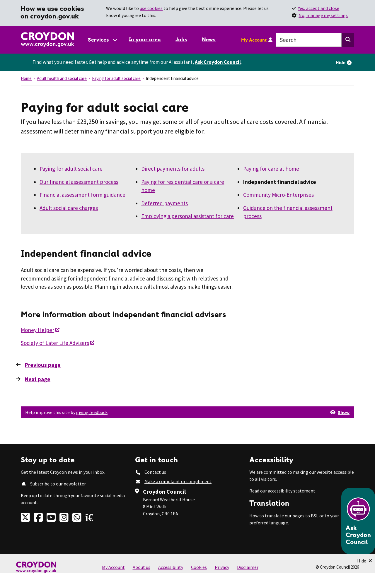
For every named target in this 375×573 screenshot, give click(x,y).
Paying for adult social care (116, 78)
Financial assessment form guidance (82, 194)
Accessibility (170, 567)
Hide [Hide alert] (340, 62)
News (209, 39)
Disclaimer (247, 567)
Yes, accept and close (318, 8)
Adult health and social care (62, 78)
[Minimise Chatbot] (364, 560)
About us (141, 567)
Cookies (199, 567)
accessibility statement (291, 491)
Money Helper (37, 329)
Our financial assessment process (79, 181)
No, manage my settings (323, 15)
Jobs (181, 39)
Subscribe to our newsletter (58, 484)
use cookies (151, 8)
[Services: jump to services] (102, 39)
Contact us (155, 472)
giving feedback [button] (92, 412)
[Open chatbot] (358, 521)
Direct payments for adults (172, 168)
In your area (145, 39)
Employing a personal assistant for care (187, 216)
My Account (254, 39)
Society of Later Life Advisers (55, 342)
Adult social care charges (69, 207)
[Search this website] (348, 40)
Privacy (222, 567)
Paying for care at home (271, 168)
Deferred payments (164, 203)
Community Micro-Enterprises (278, 194)
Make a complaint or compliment (178, 481)
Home (26, 78)
